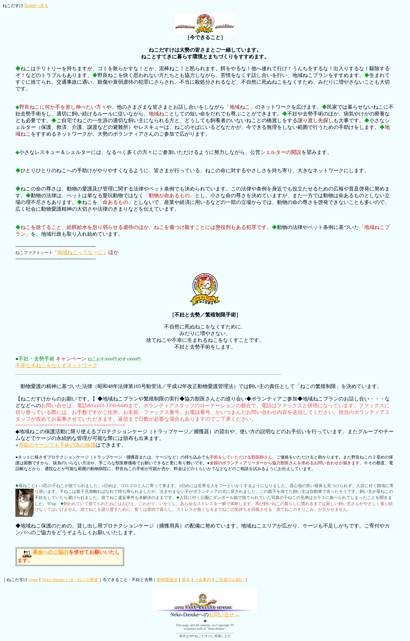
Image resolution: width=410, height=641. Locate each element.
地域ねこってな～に (80, 252)
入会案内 (202, 579)
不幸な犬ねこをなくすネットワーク (56, 365)
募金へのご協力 (51, 552)
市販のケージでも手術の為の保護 (57, 445)
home (36, 5)
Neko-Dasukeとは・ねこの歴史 (70, 579)
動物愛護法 (167, 579)
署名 (186, 579)
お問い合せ (221, 614)
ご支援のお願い (229, 579)
